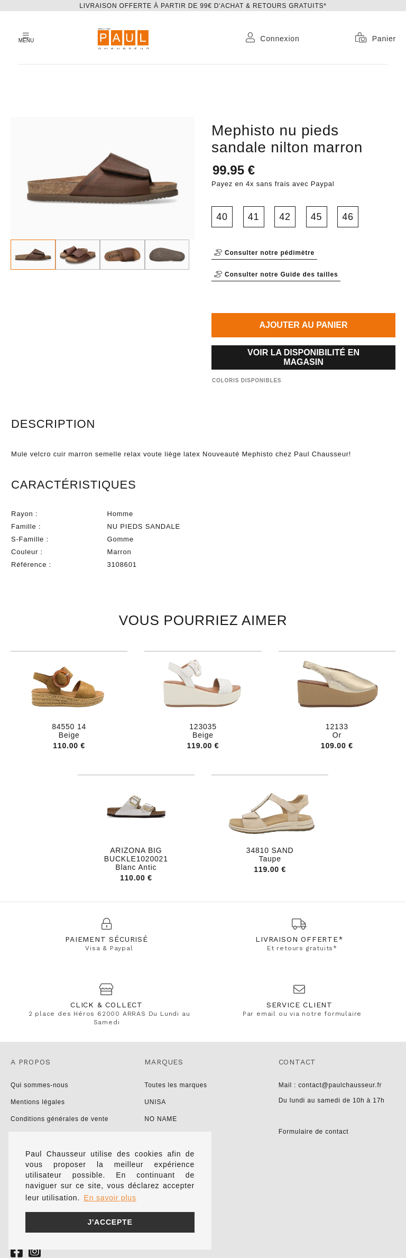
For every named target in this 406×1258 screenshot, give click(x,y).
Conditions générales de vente (59, 1119)
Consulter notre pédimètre (264, 252)
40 (222, 217)
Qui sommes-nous (39, 1085)
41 (254, 217)
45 (316, 217)
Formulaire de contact (314, 1131)
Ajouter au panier (303, 324)
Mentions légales (38, 1102)
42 (285, 217)
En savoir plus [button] (110, 1197)
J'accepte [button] (109, 1222)
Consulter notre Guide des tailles (276, 274)
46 (348, 217)
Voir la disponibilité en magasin (303, 357)
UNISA (155, 1102)
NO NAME (160, 1119)
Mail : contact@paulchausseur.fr (330, 1085)
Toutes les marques (175, 1085)
